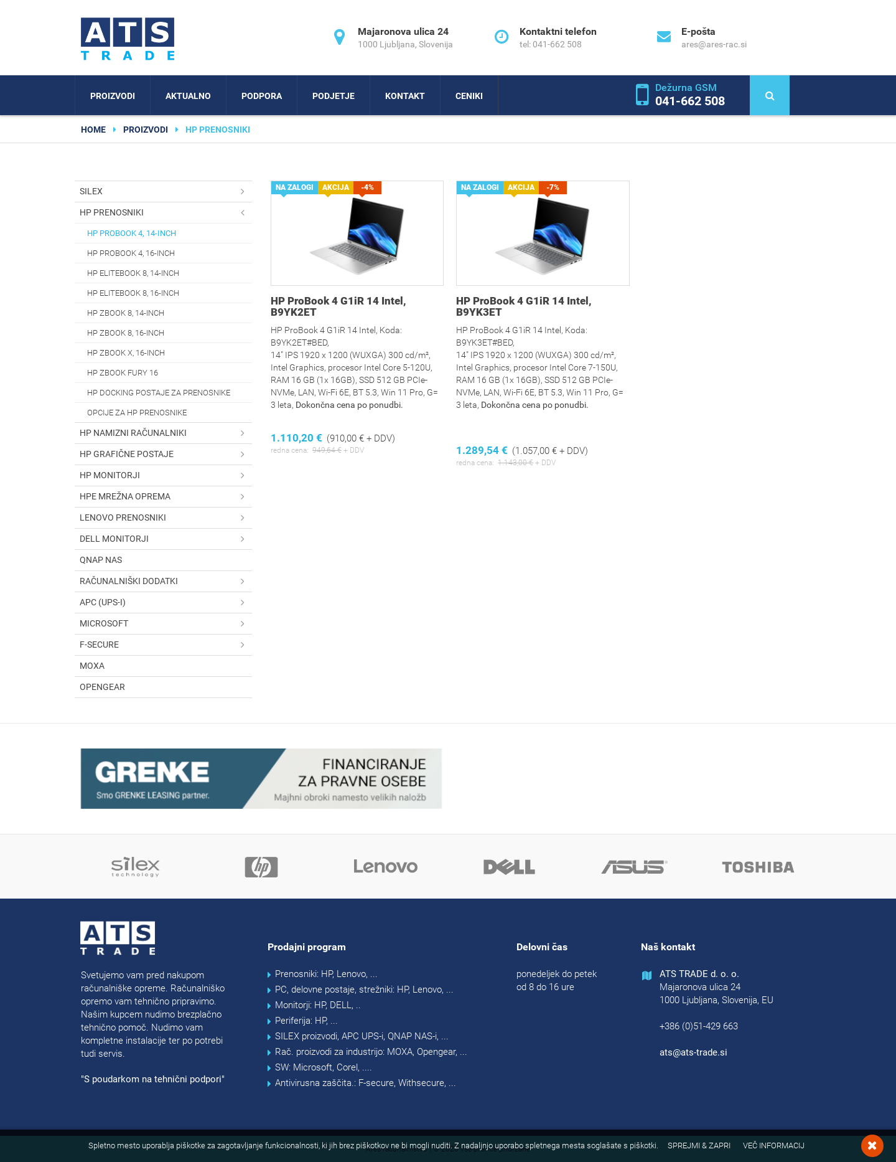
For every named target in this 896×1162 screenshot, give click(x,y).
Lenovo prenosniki (166, 518)
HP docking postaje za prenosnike (158, 392)
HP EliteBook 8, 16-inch (133, 293)
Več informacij (774, 1145)
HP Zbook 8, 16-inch (125, 333)
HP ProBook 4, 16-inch (131, 253)
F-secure (166, 645)
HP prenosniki (166, 212)
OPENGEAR (102, 687)
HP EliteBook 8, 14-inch (133, 273)
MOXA (92, 666)
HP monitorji (166, 475)
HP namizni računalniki (166, 433)
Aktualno (188, 96)
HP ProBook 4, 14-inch (131, 233)
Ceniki (469, 96)
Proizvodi (112, 96)
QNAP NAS (101, 560)
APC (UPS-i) (166, 602)
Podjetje (333, 96)
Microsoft (166, 623)
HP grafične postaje (166, 454)
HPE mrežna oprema (166, 496)
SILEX (166, 191)
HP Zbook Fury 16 (122, 372)
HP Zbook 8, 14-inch (125, 313)
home (93, 130)
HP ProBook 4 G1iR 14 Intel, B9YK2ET (338, 306)
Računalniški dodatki (166, 581)
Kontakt (405, 96)
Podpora (261, 96)
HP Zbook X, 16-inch (126, 352)
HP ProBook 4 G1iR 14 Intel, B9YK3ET (524, 306)
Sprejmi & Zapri (699, 1145)
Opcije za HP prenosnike (137, 412)
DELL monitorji (166, 539)
